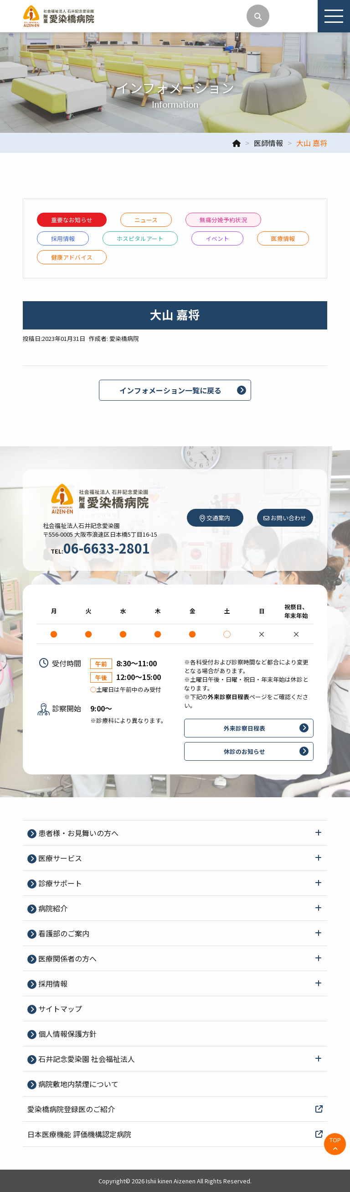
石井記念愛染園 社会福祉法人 (85, 1058)
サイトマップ (59, 1008)
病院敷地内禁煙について (77, 1083)
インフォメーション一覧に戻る (170, 390)
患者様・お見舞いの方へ (77, 832)
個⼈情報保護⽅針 (66, 1033)
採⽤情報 (63, 238)
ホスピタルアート (140, 238)
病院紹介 (51, 908)
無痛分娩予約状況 (223, 219)
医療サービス (59, 857)
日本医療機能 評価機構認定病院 (175, 1134)
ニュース (146, 219)
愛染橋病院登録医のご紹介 (175, 1108)
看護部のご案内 (62, 933)
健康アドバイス (72, 257)
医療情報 (283, 238)
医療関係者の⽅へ (66, 958)
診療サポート (59, 883)
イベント (217, 238)
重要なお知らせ (72, 219)
